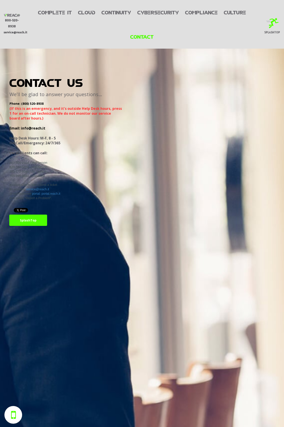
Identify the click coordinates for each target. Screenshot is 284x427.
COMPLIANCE (201, 12)
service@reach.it (37, 189)
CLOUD (86, 12)
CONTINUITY (116, 12)
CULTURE (235, 12)
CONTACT (142, 36)
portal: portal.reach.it (46, 193)
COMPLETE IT (55, 12)
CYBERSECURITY (158, 12)
